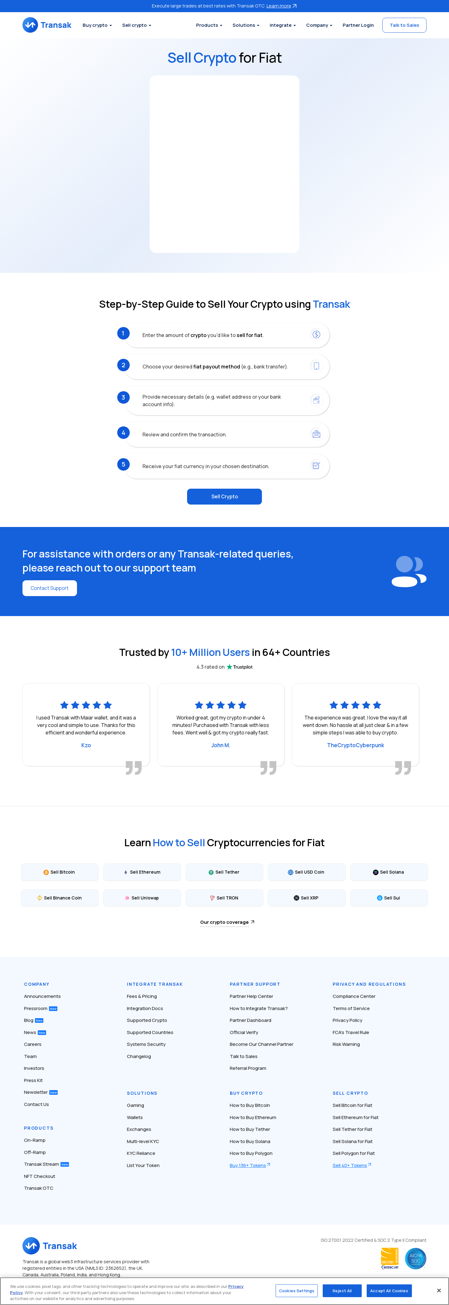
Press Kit (33, 1080)
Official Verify (244, 1032)
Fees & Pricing (142, 996)
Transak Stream (46, 1163)
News (35, 1032)
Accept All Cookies (389, 1290)
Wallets (135, 1117)
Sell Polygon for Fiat (354, 1153)
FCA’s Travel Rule (351, 1032)
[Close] (439, 1290)
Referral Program (248, 1068)
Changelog (139, 1056)
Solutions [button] (244, 25)
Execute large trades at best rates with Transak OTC (224, 5)
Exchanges (139, 1129)
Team (30, 1056)
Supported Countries (150, 1032)
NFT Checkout (39, 1176)
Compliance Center (354, 996)
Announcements (42, 996)
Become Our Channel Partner (261, 1044)
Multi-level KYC (143, 1141)
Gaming (135, 1105)
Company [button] (317, 25)
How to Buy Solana (250, 1141)
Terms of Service (351, 1008)
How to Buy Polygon (251, 1153)
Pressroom (40, 1008)
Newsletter (41, 1092)
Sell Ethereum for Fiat (356, 1117)
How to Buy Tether (250, 1129)
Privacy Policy (347, 1020)
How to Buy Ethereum (253, 1117)
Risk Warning (346, 1044)
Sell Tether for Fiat (352, 1129)
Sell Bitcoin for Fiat (352, 1105)
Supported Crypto (147, 1020)
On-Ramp (35, 1140)
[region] (224, 1291)
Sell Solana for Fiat (353, 1141)
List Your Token (143, 1165)
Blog (33, 1020)
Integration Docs (145, 1008)
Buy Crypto (246, 1093)
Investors (34, 1068)
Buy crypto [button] (98, 25)
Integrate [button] (281, 25)
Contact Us (36, 1104)
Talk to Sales (404, 25)
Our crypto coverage (224, 921)
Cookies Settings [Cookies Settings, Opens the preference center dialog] (296, 1290)
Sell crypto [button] (137, 25)
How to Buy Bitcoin (250, 1105)
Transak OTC (38, 1187)
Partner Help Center (251, 996)
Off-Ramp (35, 1152)
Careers (32, 1044)
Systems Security (146, 1044)
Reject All (342, 1290)
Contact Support (50, 587)
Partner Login (358, 25)
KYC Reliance (141, 1153)
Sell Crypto (224, 496)
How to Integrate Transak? (259, 1008)
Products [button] (207, 25)
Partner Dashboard (250, 1020)
